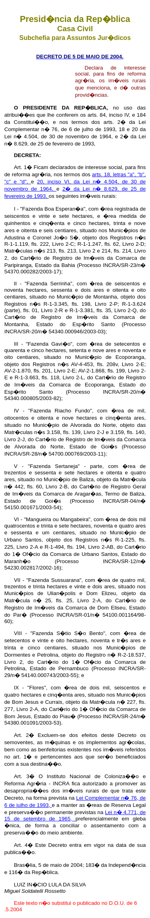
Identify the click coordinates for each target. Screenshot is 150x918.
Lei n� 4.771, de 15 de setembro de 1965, (75, 815)
